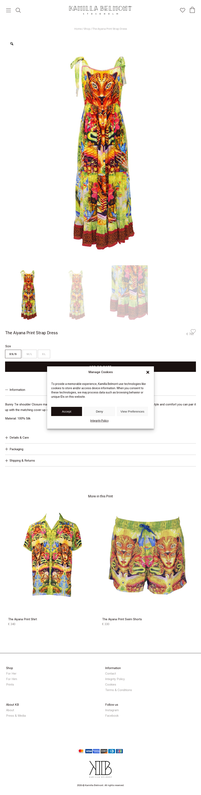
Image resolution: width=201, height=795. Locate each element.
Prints (10, 684)
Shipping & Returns (20, 460)
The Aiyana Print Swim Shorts (122, 619)
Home (78, 28)
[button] (148, 372)
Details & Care (17, 437)
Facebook (112, 715)
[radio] (13, 354)
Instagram (112, 710)
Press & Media (16, 715)
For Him (11, 679)
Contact (110, 673)
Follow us (111, 705)
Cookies (110, 684)
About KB (12, 705)
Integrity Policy (99, 420)
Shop (87, 28)
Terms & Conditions (118, 690)
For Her (11, 673)
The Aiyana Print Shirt (22, 619)
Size (8, 346)
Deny (99, 411)
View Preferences (132, 411)
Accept (66, 411)
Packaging (14, 449)
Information (113, 668)
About (10, 710)
